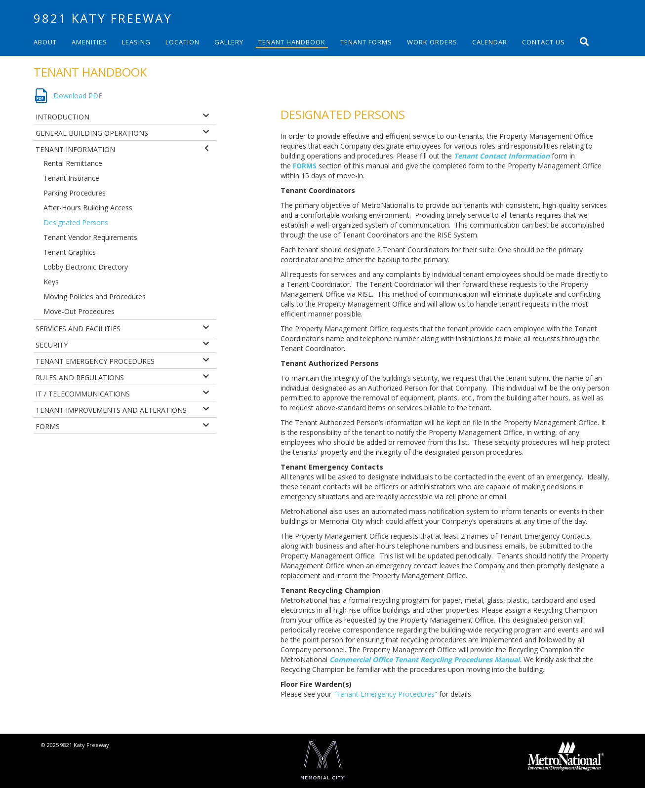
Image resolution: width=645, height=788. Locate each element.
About (45, 42)
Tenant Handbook (291, 42)
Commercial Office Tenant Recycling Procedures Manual (424, 659)
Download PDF (77, 95)
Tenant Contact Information (502, 155)
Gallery (228, 42)
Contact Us (543, 42)
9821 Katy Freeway (103, 18)
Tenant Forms (366, 42)
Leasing (136, 42)
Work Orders (432, 42)
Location (182, 42)
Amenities (89, 42)
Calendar (489, 42)
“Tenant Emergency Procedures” (385, 694)
